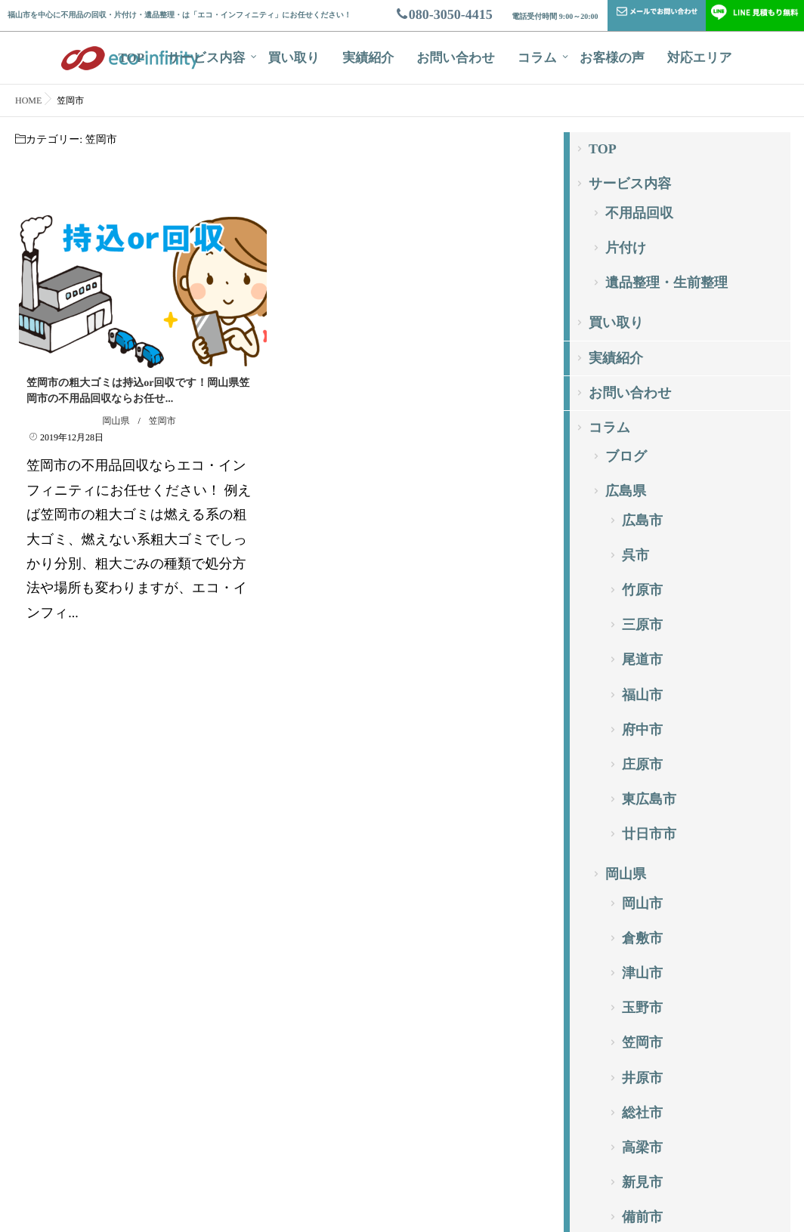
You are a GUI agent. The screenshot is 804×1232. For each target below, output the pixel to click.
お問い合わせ (455, 58)
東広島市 (649, 799)
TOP (132, 58)
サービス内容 (206, 58)
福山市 (642, 694)
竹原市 (642, 589)
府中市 (642, 729)
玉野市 (642, 1007)
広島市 (642, 520)
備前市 (642, 1216)
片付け (625, 247)
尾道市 (642, 659)
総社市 (642, 1112)
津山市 (642, 972)
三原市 (642, 624)
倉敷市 (642, 938)
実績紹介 (368, 58)
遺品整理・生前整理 (666, 282)
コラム (537, 58)
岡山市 (642, 903)
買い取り (293, 58)
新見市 (642, 1182)
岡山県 (115, 420)
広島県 (625, 491)
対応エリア (699, 58)
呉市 (635, 555)
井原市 (642, 1077)
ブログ (626, 456)
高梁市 (642, 1147)
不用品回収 (639, 213)
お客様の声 (612, 58)
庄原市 (642, 764)
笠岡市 (162, 420)
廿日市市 (649, 833)
